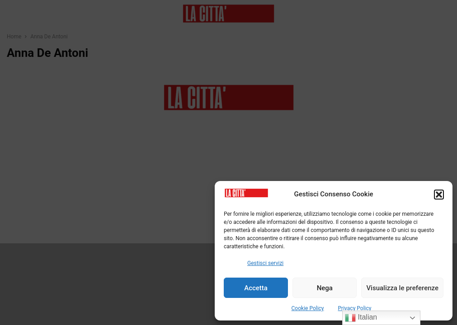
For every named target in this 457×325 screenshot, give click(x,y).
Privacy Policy (355, 308)
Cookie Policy (308, 308)
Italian (361, 317)
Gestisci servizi (265, 263)
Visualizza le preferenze (402, 288)
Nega (325, 288)
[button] (438, 194)
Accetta (256, 288)
